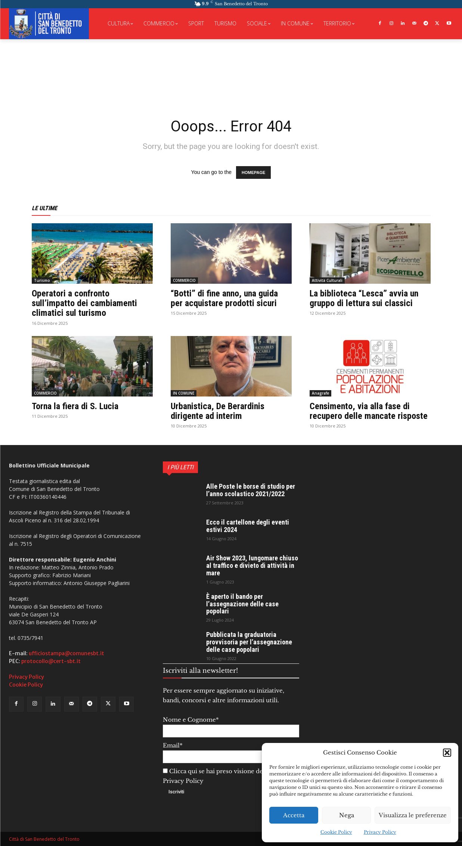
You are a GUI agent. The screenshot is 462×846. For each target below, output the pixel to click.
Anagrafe (320, 393)
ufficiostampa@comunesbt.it (66, 653)
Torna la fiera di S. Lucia (75, 406)
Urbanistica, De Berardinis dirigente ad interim (217, 411)
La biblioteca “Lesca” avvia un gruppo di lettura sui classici (364, 298)
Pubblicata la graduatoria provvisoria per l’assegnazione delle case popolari (249, 642)
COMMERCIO (184, 280)
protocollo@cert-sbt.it (51, 661)
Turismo (42, 280)
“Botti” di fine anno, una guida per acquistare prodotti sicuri (224, 298)
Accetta (293, 815)
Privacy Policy (380, 832)
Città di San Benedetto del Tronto (44, 839)
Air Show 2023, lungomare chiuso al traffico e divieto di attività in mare (252, 565)
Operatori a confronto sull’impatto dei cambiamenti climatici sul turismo (84, 303)
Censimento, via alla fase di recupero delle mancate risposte (369, 411)
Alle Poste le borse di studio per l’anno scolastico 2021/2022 (250, 490)
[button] (447, 752)
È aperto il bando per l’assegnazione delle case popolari (242, 603)
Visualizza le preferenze (413, 815)
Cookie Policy (336, 832)
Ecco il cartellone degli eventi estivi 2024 (247, 526)
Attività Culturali (327, 280)
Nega (346, 815)
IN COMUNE (183, 393)
